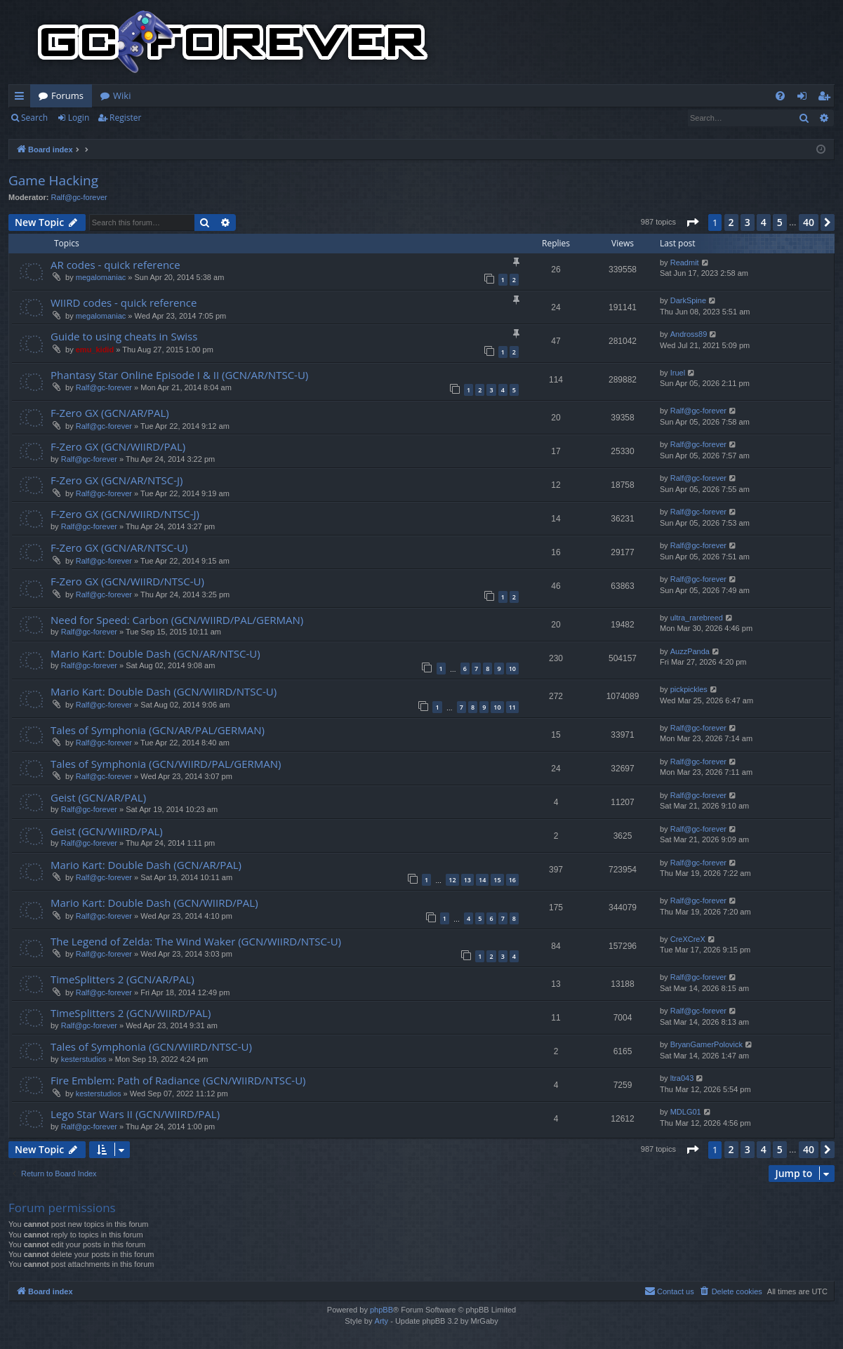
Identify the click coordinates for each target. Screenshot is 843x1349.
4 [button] (763, 222)
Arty (382, 1321)
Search (34, 118)
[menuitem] (780, 95)
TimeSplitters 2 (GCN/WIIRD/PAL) (131, 1013)
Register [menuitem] (827, 98)
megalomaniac (101, 277)
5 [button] (780, 222)
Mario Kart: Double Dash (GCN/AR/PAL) (146, 865)
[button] (692, 222)
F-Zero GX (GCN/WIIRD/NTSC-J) (125, 514)
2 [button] (731, 222)
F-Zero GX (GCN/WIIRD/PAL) (118, 446)
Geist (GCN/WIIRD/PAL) (107, 831)
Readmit (684, 262)
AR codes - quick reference (115, 265)
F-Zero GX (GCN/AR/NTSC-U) (119, 547)
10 (512, 668)
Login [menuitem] (805, 98)
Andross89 (689, 334)
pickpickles (689, 689)
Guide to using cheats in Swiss (124, 336)
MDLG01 (685, 1112)
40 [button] (808, 222)
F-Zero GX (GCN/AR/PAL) (110, 413)
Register (125, 118)
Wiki (122, 95)
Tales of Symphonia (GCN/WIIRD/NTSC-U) (151, 1046)
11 (512, 707)
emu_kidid (95, 349)
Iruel (677, 372)
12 (452, 879)
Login (78, 118)
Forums (67, 95)
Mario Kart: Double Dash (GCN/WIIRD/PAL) (154, 903)
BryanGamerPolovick (706, 1044)
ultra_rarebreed (696, 617)
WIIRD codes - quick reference (124, 302)
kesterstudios (84, 1059)
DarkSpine (688, 300)
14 (482, 879)
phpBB (381, 1309)
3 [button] (747, 222)
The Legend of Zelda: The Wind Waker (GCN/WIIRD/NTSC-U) (196, 941)
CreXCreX (687, 939)
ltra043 (682, 1078)
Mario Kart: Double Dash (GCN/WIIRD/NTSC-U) (164, 691)
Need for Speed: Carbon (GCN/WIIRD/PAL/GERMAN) (177, 620)
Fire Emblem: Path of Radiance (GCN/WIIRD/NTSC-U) (178, 1080)
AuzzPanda (690, 651)
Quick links (22, 98)
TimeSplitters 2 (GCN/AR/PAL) (122, 979)
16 (512, 879)
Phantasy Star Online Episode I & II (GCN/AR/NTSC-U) (179, 375)
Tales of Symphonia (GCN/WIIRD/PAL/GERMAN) (166, 764)
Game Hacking (53, 180)
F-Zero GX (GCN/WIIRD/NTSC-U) (127, 581)
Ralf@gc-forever (79, 197)
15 (496, 879)
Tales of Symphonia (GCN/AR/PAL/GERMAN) (158, 730)
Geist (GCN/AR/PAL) (98, 797)
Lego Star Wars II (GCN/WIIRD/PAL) (135, 1114)
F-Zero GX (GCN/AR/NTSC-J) (116, 480)
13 (467, 879)
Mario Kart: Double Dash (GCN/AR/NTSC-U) (155, 653)
